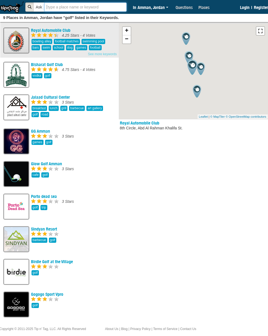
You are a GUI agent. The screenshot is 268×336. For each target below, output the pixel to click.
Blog (124, 329)
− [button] (126, 39)
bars (36, 47)
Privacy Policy (140, 329)
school (58, 47)
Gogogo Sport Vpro (47, 294)
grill (64, 108)
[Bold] (29, 7)
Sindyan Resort (44, 229)
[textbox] (85, 7)
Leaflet (203, 116)
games (81, 47)
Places (204, 7)
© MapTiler (217, 116)
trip (44, 207)
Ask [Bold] (39, 7)
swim (46, 47)
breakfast (39, 108)
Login (245, 7)
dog (70, 47)
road (45, 114)
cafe (36, 175)
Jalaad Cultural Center (50, 97)
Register (261, 7)
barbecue (77, 108)
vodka (37, 75)
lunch (54, 108)
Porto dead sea (44, 196)
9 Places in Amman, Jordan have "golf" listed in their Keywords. (61, 17)
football (95, 47)
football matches (67, 41)
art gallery (95, 108)
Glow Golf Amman (46, 163)
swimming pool (93, 41)
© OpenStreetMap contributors (246, 116)
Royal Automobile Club (50, 30)
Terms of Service (165, 329)
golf (47, 75)
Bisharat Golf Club (47, 64)
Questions (184, 7)
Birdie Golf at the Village (52, 261)
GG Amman (40, 131)
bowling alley (42, 41)
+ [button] (126, 31)
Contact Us (188, 329)
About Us (111, 329)
